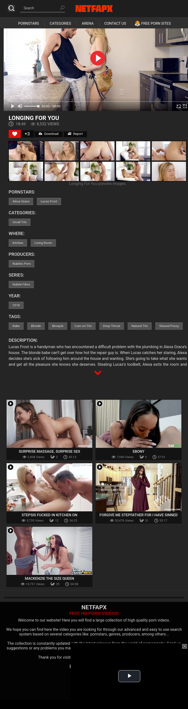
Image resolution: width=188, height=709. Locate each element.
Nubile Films (21, 284)
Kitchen (17, 243)
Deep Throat (111, 326)
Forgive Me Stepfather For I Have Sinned (139, 515)
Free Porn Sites (156, 23)
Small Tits (19, 222)
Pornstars (28, 23)
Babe (16, 326)
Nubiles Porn (21, 264)
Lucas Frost (49, 201)
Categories (60, 23)
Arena (88, 23)
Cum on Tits (83, 326)
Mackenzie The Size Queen (49, 578)
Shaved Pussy (169, 326)
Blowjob (57, 326)
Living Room (43, 243)
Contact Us (115, 23)
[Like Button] (15, 134)
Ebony (138, 451)
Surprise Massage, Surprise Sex (49, 451)
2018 (16, 305)
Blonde (36, 326)
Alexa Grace (20, 201)
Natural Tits (139, 326)
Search (11, 8)
